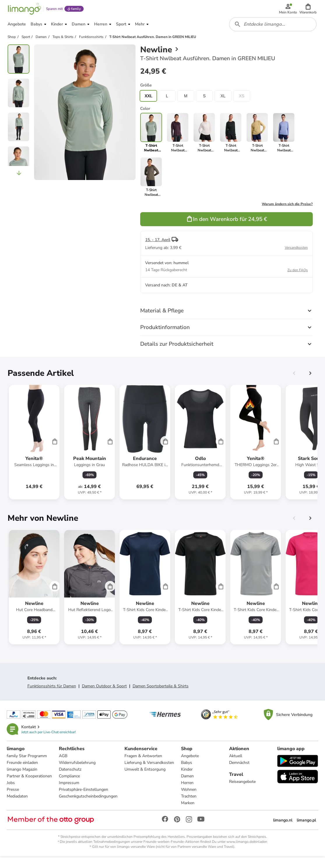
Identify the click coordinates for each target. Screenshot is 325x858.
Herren (187, 785)
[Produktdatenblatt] (34, 444)
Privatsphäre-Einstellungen (83, 791)
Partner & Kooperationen (29, 778)
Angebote (190, 758)
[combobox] (273, 26)
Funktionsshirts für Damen (51, 688)
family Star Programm (27, 758)
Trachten (189, 798)
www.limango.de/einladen (246, 843)
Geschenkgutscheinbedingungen (88, 798)
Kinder (187, 771)
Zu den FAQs (297, 271)
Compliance (69, 778)
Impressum (69, 785)
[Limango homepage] (24, 9)
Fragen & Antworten (143, 758)
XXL (148, 97)
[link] (178, 134)
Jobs (11, 785)
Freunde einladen (22, 764)
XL (222, 97)
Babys (186, 764)
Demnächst (239, 764)
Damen (187, 778)
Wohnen (189, 791)
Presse (13, 791)
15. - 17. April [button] (157, 241)
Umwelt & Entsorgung (145, 771)
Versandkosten (296, 249)
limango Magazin (22, 771)
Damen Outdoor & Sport (104, 688)
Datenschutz (70, 771)
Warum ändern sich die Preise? (287, 205)
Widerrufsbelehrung (77, 764)
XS (242, 97)
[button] (308, 9)
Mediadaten (17, 798)
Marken (188, 805)
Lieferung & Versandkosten (149, 764)
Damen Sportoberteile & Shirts (161, 688)
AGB (63, 758)
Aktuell (235, 758)
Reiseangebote (242, 783)
